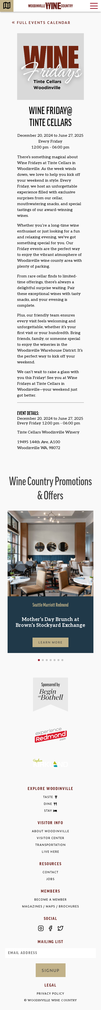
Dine (48, 804)
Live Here (50, 851)
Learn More (50, 642)
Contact (50, 872)
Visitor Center (50, 838)
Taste (48, 797)
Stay (48, 811)
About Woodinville (50, 831)
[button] (39, 660)
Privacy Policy (50, 993)
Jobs (50, 879)
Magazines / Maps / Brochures (50, 906)
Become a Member (50, 899)
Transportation (50, 845)
